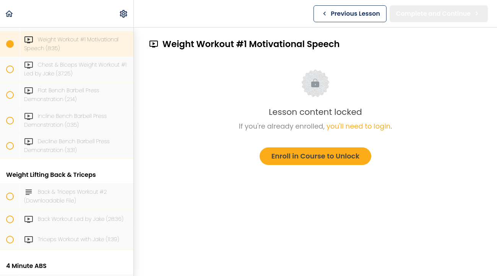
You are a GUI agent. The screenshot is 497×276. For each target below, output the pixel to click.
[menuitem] (123, 13)
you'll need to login (358, 126)
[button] (9, 13)
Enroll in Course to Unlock (315, 156)
